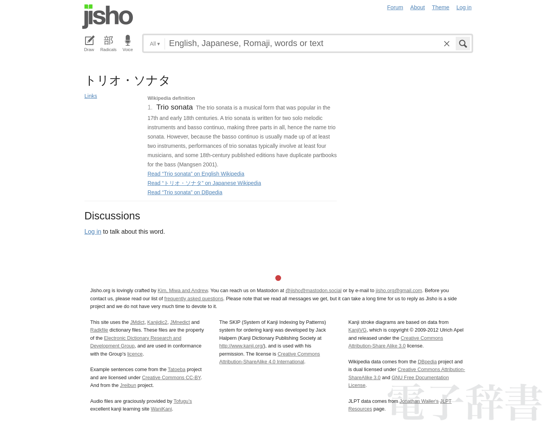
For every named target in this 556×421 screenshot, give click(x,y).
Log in (464, 7)
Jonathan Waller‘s (419, 401)
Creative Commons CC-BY (171, 377)
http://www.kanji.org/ (241, 346)
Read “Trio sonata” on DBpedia (185, 192)
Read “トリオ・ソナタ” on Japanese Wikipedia (204, 183)
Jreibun (128, 385)
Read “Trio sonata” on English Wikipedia (196, 174)
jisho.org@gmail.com (399, 290)
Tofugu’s (182, 401)
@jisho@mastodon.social (313, 290)
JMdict (137, 322)
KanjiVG (357, 330)
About (417, 7)
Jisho (107, 16)
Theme (441, 7)
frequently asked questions (193, 298)
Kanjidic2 (157, 322)
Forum (395, 7)
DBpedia (427, 362)
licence (135, 354)
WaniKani (161, 409)
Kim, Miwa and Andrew (183, 290)
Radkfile (99, 330)
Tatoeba (176, 369)
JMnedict (180, 322)
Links (90, 96)
